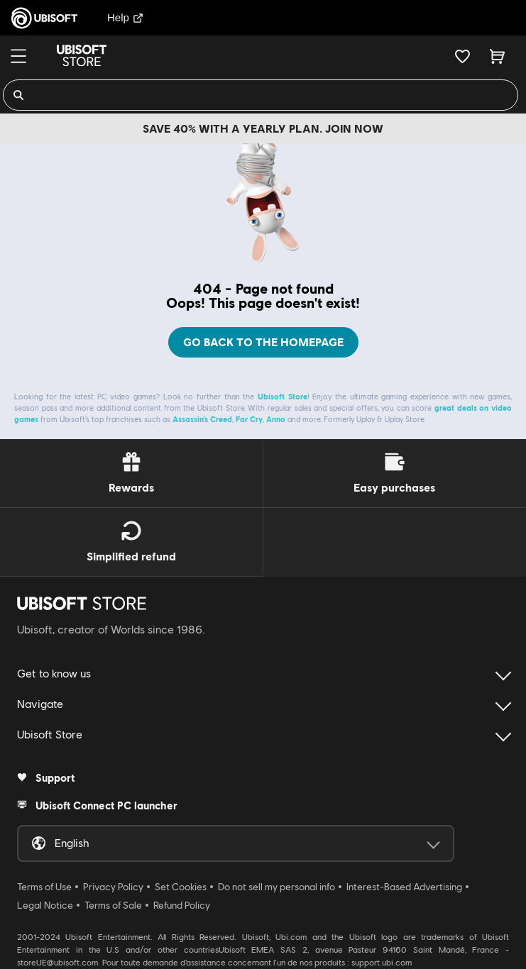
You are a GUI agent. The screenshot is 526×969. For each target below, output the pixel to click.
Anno (275, 418)
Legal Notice (45, 905)
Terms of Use (44, 886)
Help (125, 17)
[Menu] (18, 56)
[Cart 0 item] (497, 56)
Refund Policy (181, 905)
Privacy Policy (113, 886)
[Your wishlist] (462, 56)
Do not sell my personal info (276, 886)
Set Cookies (181, 886)
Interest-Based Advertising (404, 886)
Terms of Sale (113, 905)
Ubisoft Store (282, 396)
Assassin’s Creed (202, 418)
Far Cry (249, 418)
